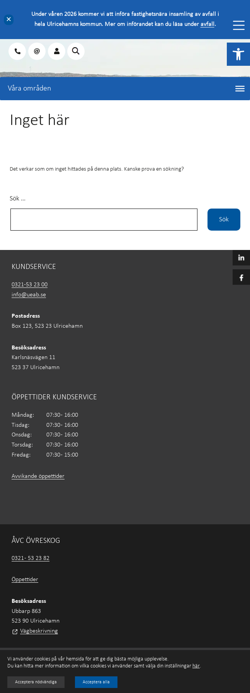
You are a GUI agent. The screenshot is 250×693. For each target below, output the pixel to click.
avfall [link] (207, 24)
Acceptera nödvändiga (36, 682)
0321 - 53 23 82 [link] (30, 558)
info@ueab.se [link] (29, 295)
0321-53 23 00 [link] (30, 285)
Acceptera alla (96, 682)
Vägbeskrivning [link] (39, 631)
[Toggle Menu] (239, 25)
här (196, 666)
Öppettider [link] (25, 580)
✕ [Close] (9, 19)
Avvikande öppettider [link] (38, 476)
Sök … (18, 198)
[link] (238, 54)
